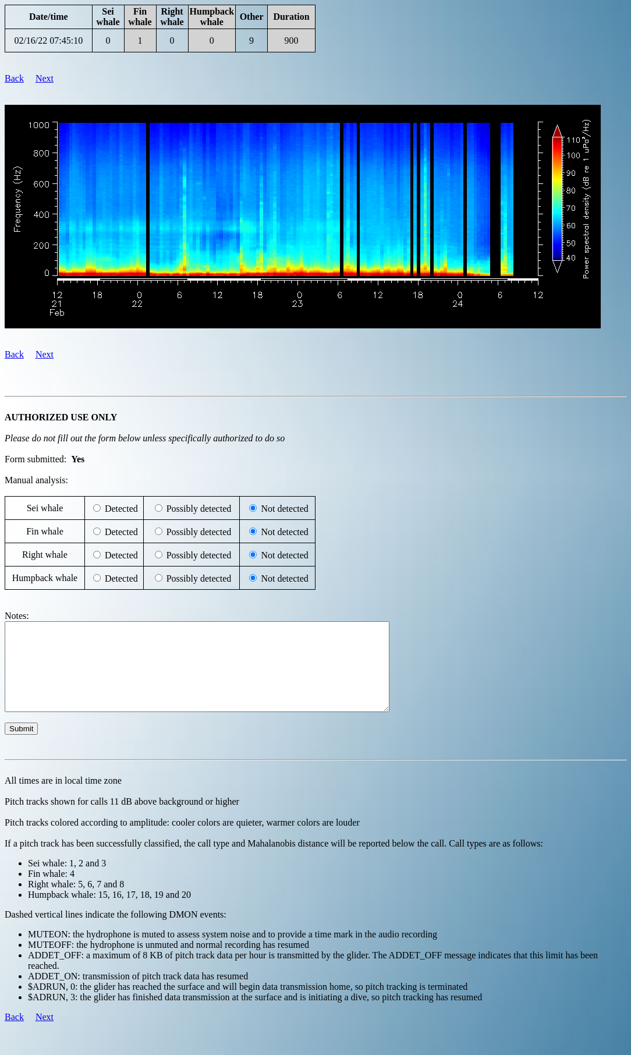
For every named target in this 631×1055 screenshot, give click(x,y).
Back (14, 78)
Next (45, 78)
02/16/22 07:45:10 (48, 40)
